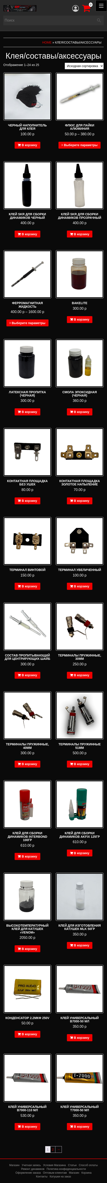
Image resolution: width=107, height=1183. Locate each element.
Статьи (72, 1165)
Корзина (86, 1172)
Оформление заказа (28, 1172)
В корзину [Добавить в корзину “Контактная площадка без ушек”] (29, 501)
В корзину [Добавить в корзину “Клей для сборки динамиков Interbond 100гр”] (29, 856)
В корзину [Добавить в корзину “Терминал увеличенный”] (81, 586)
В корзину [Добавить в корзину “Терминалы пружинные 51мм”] (81, 764)
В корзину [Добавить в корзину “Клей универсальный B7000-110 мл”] (29, 1126)
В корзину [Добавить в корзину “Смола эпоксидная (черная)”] (81, 412)
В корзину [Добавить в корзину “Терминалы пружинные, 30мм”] (81, 675)
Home (47, 42)
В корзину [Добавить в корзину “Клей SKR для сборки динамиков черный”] (29, 234)
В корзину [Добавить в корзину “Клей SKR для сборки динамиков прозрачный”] (81, 234)
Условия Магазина (54, 1165)
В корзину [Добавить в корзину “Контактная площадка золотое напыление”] (81, 501)
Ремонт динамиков (33, 1169)
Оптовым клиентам (55, 1172)
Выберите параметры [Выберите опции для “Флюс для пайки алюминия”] (80, 145)
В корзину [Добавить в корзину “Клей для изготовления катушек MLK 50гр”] (81, 945)
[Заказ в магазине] (84, 66)
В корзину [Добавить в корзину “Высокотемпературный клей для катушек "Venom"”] (29, 949)
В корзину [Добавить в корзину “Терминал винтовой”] (29, 586)
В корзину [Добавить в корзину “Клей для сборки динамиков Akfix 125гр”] (81, 853)
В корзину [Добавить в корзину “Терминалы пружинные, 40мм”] (29, 764)
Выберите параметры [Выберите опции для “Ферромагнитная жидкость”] (28, 323)
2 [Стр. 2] (53, 1149)
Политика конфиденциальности (66, 1169)
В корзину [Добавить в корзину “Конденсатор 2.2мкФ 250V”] (29, 1034)
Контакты (41, 1176)
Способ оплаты (88, 1165)
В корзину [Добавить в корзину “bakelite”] (81, 319)
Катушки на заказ (60, 1176)
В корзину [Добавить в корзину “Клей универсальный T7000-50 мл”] (81, 1126)
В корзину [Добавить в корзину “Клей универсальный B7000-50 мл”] (81, 1037)
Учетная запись (31, 1165)
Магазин (14, 1165)
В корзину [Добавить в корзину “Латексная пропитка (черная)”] (29, 412)
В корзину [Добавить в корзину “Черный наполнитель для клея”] (29, 145)
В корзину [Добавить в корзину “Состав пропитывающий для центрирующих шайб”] (29, 675)
